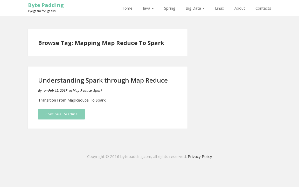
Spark (97, 90)
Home (127, 8)
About (239, 8)
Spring (169, 8)
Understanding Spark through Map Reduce (103, 80)
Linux (219, 8)
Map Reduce (82, 90)
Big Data (195, 8)
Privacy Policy (200, 156)
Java (148, 8)
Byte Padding (46, 5)
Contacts (263, 8)
